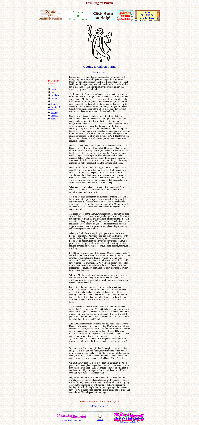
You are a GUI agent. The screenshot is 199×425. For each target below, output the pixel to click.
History (54, 92)
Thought (54, 104)
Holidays (55, 95)
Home (53, 89)
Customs (54, 115)
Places (53, 101)
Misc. (53, 118)
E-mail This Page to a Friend (99, 406)
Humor (54, 98)
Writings (54, 112)
